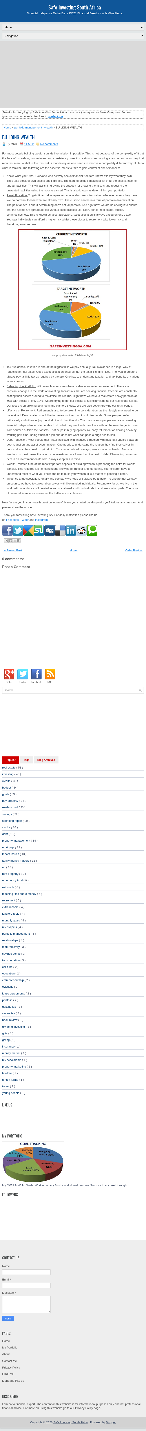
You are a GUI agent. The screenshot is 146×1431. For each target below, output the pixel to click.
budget (7, 787)
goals (6, 794)
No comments (49, 144)
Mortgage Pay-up (13, 1380)
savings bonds (11, 953)
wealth (48, 127)
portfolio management (28, 127)
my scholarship (12, 1060)
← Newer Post (13, 550)
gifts (5, 1033)
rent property (10, 873)
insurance (8, 1046)
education (8, 973)
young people (11, 1093)
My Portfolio (9, 1347)
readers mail (10, 807)
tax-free (7, 1073)
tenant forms (10, 1079)
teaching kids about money (19, 893)
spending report (12, 820)
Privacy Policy (11, 1367)
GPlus (9, 682)
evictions (8, 986)
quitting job (9, 1006)
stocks (6, 827)
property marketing (14, 1066)
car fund (7, 967)
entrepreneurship (13, 980)
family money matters (16, 860)
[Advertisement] (74, 74)
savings (7, 814)
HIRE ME (8, 1374)
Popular (11, 759)
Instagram (41, 519)
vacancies (9, 1013)
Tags (26, 759)
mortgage (8, 847)
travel (6, 1086)
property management (16, 840)
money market (11, 1053)
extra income (10, 907)
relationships (10, 940)
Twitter (24, 519)
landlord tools (11, 913)
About (6, 1354)
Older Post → (133, 550)
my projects (10, 927)
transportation (11, 960)
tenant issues (11, 854)
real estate (9, 767)
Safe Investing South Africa (74, 7)
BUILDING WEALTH (18, 137)
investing (8, 774)
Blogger (111, 1422)
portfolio (7, 1000)
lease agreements (14, 993)
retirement (9, 900)
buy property (10, 800)
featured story (11, 946)
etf (4, 867)
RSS (50, 682)
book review (10, 1020)
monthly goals (11, 920)
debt (5, 834)
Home (7, 127)
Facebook (12, 519)
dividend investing (14, 1026)
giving (6, 1040)
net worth (8, 887)
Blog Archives (46, 759)
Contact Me (9, 1361)
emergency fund (13, 880)
